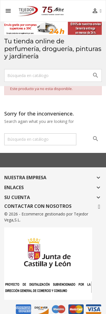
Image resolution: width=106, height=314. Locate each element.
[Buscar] (53, 75)
